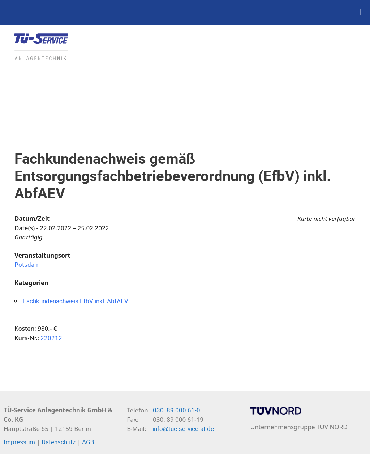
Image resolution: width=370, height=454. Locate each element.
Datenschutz (59, 442)
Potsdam (27, 264)
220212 (51, 338)
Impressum (19, 442)
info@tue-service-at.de (183, 428)
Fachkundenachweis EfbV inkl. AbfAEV (75, 301)
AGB (88, 442)
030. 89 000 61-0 (176, 410)
